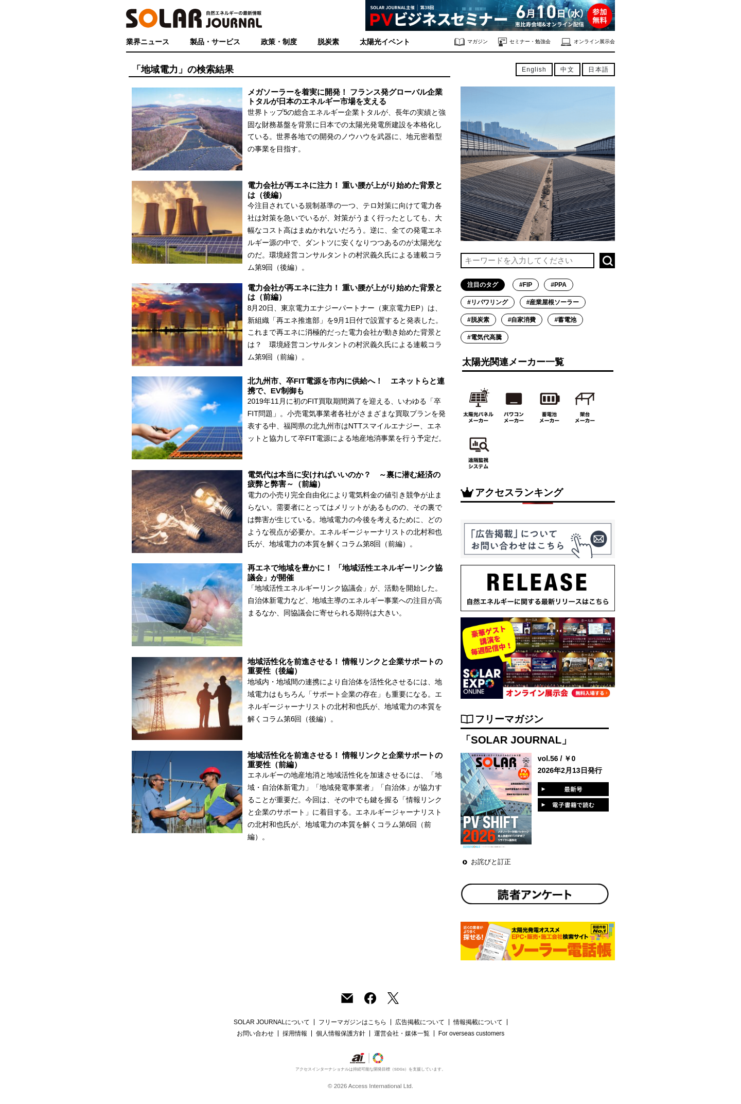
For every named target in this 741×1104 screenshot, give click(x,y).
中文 (567, 69)
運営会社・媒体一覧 (402, 1033)
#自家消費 (522, 319)
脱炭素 (328, 41)
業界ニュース (147, 41)
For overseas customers (471, 1033)
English (534, 69)
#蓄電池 (565, 319)
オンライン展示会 (588, 42)
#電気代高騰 (484, 337)
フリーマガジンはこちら (352, 1022)
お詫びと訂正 (491, 862)
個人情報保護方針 (340, 1033)
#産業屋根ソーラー (552, 302)
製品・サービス (215, 41)
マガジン (471, 42)
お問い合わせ (255, 1033)
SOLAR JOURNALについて (272, 1022)
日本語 (598, 69)
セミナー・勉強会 (524, 42)
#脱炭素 (478, 319)
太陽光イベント (385, 41)
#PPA (558, 284)
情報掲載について (478, 1022)
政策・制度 (279, 41)
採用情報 (295, 1033)
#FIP (525, 284)
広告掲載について (420, 1022)
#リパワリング (487, 302)
